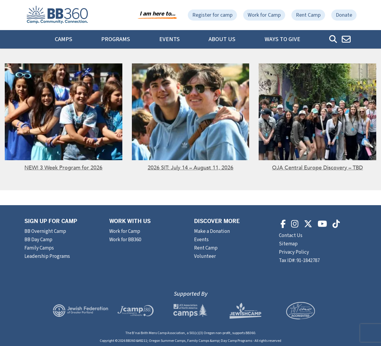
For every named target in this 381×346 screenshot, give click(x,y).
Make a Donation (212, 231)
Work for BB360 (125, 239)
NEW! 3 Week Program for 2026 (63, 168)
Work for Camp (264, 15)
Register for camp (212, 15)
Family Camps (39, 248)
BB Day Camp (38, 239)
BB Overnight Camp (45, 231)
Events (169, 39)
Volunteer (205, 256)
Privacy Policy (294, 252)
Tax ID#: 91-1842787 (299, 260)
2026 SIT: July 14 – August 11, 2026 (190, 168)
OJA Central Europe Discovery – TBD (317, 168)
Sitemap (288, 243)
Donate (344, 15)
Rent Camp (308, 15)
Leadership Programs (47, 256)
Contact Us (291, 235)
